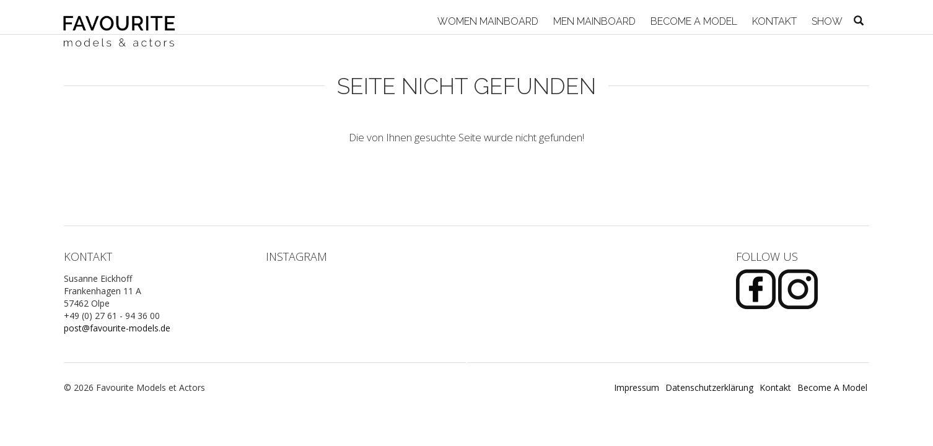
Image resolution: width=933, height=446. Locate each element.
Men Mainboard (593, 21)
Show (826, 21)
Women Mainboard (486, 21)
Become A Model (692, 21)
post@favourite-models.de (117, 328)
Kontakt (773, 21)
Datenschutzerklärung (709, 387)
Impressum (636, 387)
